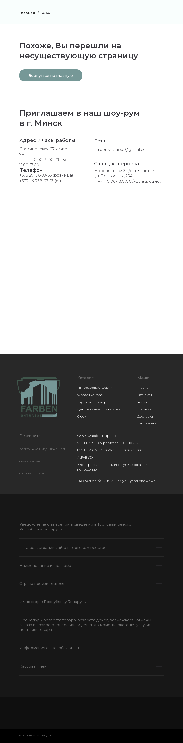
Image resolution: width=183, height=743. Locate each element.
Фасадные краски (91, 395)
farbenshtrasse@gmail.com (122, 149)
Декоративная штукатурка (98, 409)
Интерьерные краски (94, 387)
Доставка (145, 416)
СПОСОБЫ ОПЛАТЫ (31, 473)
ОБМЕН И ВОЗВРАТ (31, 461)
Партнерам (146, 423)
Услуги (142, 402)
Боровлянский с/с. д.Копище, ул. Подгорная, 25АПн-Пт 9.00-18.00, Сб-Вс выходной (129, 176)
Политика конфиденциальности (43, 449)
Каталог (85, 378)
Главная (27, 13)
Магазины (145, 409)
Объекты (144, 395)
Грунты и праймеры (92, 402)
